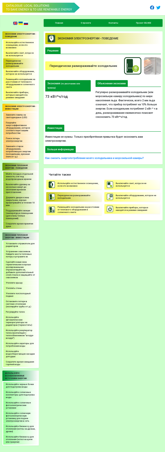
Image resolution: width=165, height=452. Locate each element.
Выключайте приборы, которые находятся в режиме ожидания (17, 95)
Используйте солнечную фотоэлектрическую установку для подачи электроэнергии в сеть (18, 417)
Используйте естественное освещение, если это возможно (20, 45)
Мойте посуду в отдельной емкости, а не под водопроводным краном (19, 176)
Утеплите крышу (14, 283)
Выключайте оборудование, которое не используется (20, 72)
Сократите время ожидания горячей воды (20, 363)
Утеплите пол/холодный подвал (18, 294)
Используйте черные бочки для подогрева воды (20, 385)
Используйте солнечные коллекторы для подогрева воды (20, 395)
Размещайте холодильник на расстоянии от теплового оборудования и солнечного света (20, 83)
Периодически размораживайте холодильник (14, 63)
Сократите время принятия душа (19, 224)
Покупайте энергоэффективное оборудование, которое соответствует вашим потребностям (18, 127)
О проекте (86, 23)
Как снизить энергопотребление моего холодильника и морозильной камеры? (94, 158)
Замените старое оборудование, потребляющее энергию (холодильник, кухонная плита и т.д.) (18, 151)
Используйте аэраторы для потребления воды (20, 344)
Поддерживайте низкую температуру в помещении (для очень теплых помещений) (19, 214)
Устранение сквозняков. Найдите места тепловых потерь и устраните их (19, 254)
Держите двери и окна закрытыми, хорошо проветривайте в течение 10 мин (20, 201)
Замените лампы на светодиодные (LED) (16, 116)
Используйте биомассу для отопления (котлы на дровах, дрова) (20, 429)
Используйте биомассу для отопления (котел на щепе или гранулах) (20, 439)
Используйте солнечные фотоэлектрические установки (18, 405)
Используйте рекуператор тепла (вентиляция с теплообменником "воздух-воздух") (20, 334)
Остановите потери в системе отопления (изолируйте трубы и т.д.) (18, 304)
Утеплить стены (14, 288)
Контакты (113, 23)
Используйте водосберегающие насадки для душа (20, 354)
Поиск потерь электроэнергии (14, 139)
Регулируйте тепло (15, 312)
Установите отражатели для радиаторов (20, 244)
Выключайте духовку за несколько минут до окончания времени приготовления (18, 188)
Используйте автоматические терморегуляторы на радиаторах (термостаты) (19, 321)
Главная (59, 23)
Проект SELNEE (143, 23)
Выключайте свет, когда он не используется (20, 54)
